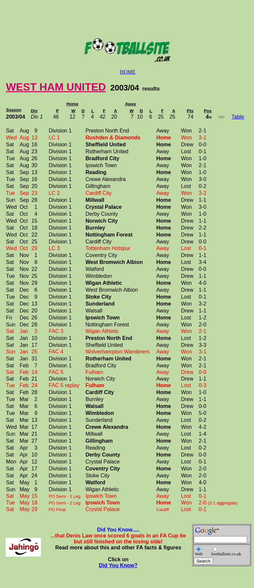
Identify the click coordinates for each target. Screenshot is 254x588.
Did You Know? (118, 565)
